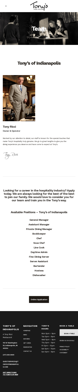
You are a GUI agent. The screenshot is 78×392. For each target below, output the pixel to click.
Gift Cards (27, 343)
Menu (25, 335)
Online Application (39, 299)
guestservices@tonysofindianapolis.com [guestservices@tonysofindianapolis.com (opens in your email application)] (11, 364)
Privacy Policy (64, 346)
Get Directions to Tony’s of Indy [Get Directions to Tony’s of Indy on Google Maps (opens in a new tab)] (10, 373)
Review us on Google (67, 340)
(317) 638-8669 (8, 355)
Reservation (27, 347)
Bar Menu (26, 339)
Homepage (26, 330)
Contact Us (27, 351)
